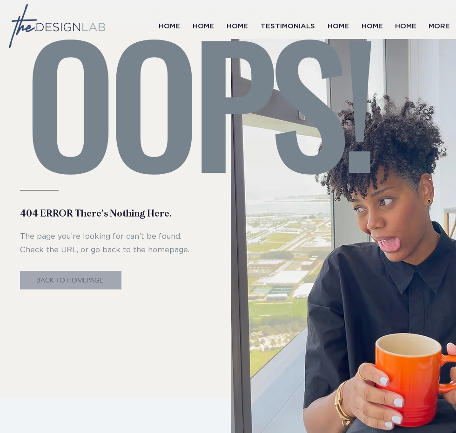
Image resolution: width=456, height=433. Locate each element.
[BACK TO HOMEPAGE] (70, 280)
